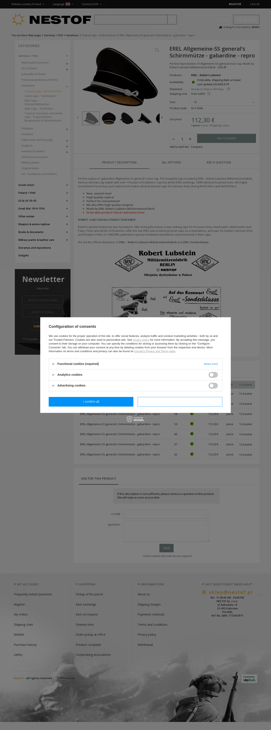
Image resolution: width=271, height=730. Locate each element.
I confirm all (180, 401)
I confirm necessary (91, 401)
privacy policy (141, 339)
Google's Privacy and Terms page (154, 351)
